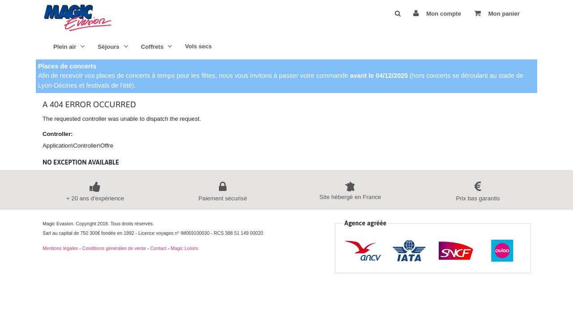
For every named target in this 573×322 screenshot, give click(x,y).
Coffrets (156, 46)
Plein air (69, 46)
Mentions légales (60, 248)
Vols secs (198, 46)
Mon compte (437, 13)
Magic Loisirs (184, 248)
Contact (158, 248)
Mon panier (497, 13)
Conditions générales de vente (114, 248)
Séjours (113, 46)
